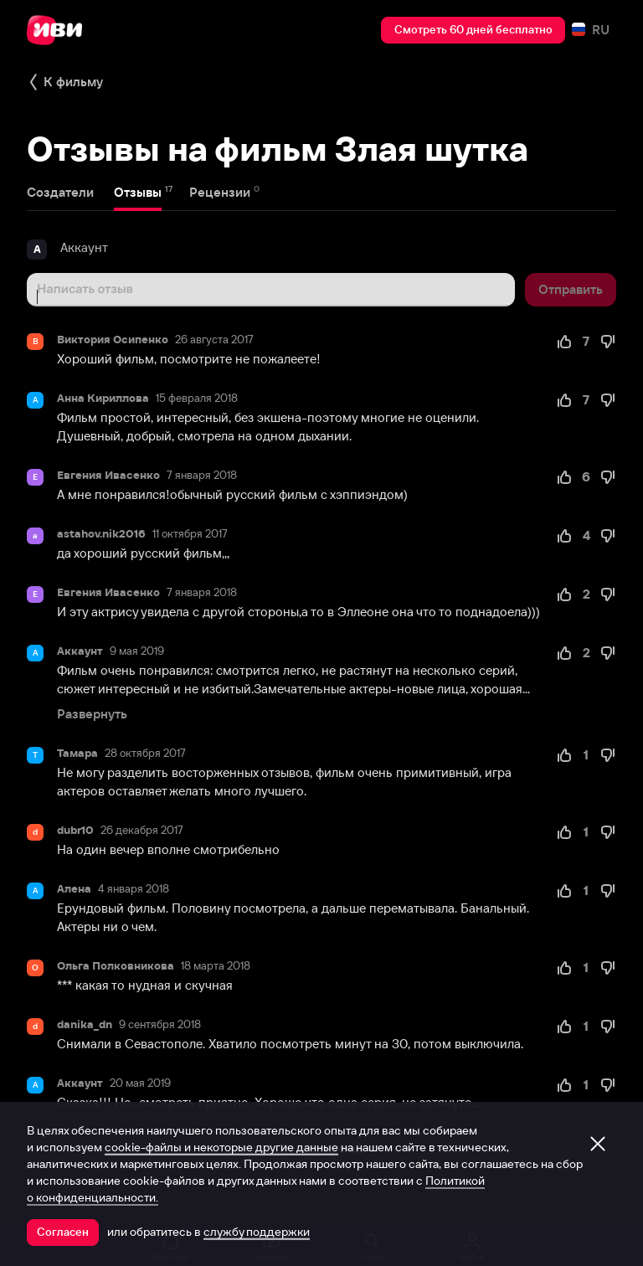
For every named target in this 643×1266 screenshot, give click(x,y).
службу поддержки (256, 1231)
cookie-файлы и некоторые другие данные (221, 1147)
